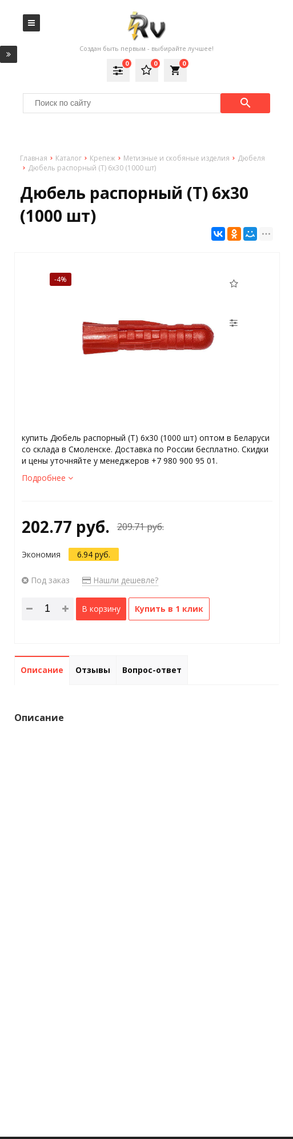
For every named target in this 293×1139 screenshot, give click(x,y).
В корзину (101, 608)
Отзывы (92, 669)
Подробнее (47, 477)
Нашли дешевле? (120, 580)
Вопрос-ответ (152, 669)
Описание (42, 669)
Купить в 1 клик (169, 608)
